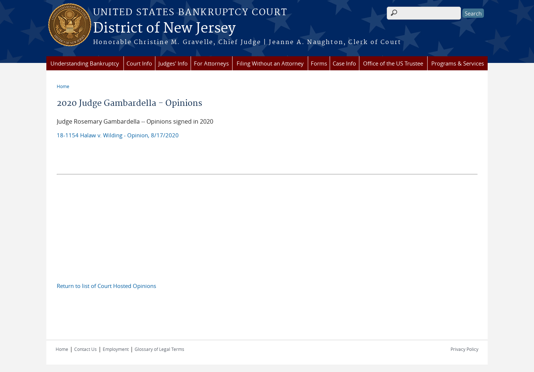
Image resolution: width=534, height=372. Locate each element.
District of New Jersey (164, 28)
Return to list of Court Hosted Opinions (106, 285)
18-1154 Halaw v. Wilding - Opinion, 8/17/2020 (118, 135)
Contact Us (85, 349)
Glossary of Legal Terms (159, 349)
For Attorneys (211, 63)
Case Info (344, 63)
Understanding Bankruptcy (84, 63)
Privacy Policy (464, 349)
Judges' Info (173, 63)
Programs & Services (457, 63)
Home (63, 86)
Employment (116, 349)
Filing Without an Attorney (270, 63)
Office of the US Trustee (393, 63)
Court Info (139, 63)
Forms (319, 63)
